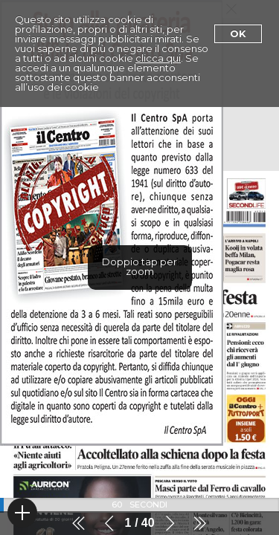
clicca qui (158, 58)
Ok (238, 33)
